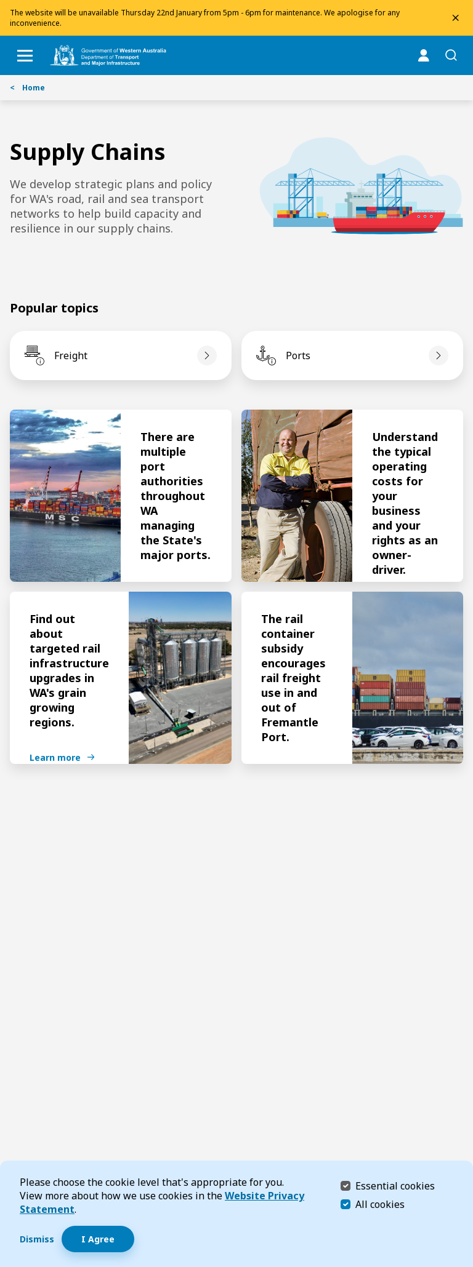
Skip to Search (3, 3)
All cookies (380, 1204)
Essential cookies (395, 1185)
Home (27, 87)
